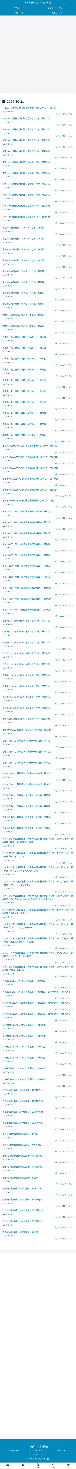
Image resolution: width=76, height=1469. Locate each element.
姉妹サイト (37, 1450)
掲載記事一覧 (14, 1450)
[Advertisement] (38, 33)
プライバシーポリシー (38, 1454)
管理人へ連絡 (62, 1450)
